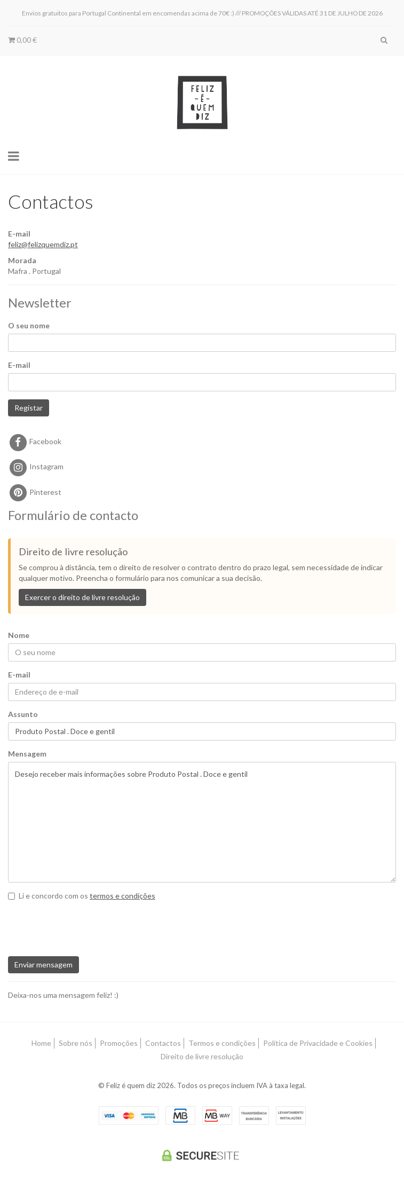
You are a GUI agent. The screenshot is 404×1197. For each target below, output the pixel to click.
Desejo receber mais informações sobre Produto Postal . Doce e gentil (202, 822)
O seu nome (29, 325)
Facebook (34, 441)
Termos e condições (222, 1043)
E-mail (19, 364)
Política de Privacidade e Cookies (318, 1043)
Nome (18, 635)
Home (41, 1043)
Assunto (23, 714)
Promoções (119, 1043)
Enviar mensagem (43, 964)
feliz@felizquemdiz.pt (43, 244)
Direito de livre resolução (202, 1056)
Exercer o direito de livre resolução (82, 597)
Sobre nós (75, 1043)
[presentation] (77, 924)
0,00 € (22, 39)
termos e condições (122, 895)
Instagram (36, 466)
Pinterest (34, 492)
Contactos (163, 1043)
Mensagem (27, 753)
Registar (28, 407)
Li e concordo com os (81, 895)
